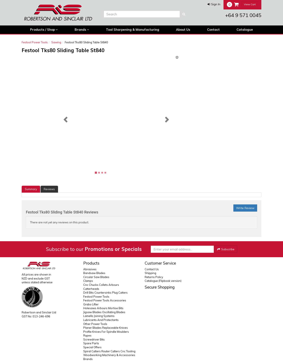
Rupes (87, 335)
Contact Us (152, 269)
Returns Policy (154, 277)
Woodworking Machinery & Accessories (109, 355)
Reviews (49, 189)
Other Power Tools (95, 324)
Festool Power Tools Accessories (104, 300)
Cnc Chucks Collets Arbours (101, 284)
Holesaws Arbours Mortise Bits (103, 308)
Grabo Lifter (91, 304)
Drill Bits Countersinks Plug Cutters (105, 292)
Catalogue (245, 30)
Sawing (56, 42)
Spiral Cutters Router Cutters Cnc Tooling (109, 351)
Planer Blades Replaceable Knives (105, 327)
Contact (213, 30)
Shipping (150, 273)
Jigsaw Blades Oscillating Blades (104, 312)
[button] (213, 4)
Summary (31, 189)
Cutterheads (91, 288)
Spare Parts (91, 343)
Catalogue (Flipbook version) (163, 280)
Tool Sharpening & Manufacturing (132, 30)
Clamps (88, 280)
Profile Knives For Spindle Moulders (106, 331)
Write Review (245, 208)
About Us (183, 30)
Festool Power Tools (35, 42)
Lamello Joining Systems (99, 316)
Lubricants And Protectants (101, 320)
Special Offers (92, 347)
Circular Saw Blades (96, 277)
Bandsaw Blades (94, 273)
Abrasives (90, 269)
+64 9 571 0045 (243, 15)
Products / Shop (44, 29)
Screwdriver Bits (94, 339)
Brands (82, 29)
